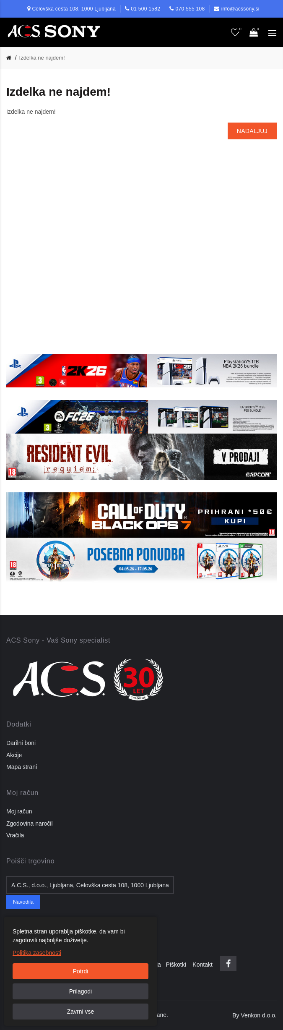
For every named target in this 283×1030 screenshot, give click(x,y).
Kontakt (202, 964)
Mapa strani (21, 766)
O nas (16, 964)
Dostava (40, 964)
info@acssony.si (240, 9)
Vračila (15, 835)
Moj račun (19, 811)
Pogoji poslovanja (140, 964)
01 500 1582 (145, 9)
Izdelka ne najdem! (42, 58)
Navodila (23, 902)
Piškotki (178, 964)
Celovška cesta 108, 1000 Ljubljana (74, 9)
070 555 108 (190, 9)
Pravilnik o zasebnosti (84, 964)
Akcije (14, 755)
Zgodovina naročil (29, 823)
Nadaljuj (252, 131)
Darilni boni (21, 743)
